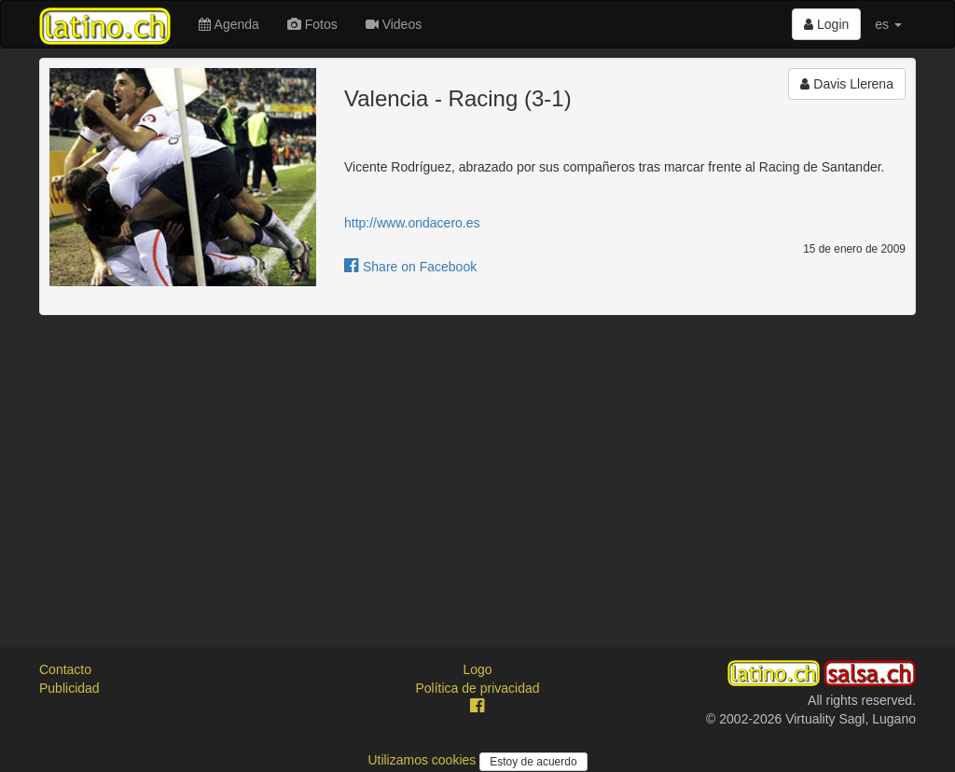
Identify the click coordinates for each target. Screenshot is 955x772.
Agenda (228, 24)
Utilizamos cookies (423, 759)
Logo (477, 669)
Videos (394, 24)
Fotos (312, 24)
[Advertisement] (477, 464)
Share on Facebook (410, 266)
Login (826, 24)
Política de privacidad (477, 688)
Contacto (65, 669)
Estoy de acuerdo (533, 761)
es (888, 24)
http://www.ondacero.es (412, 222)
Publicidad (69, 688)
